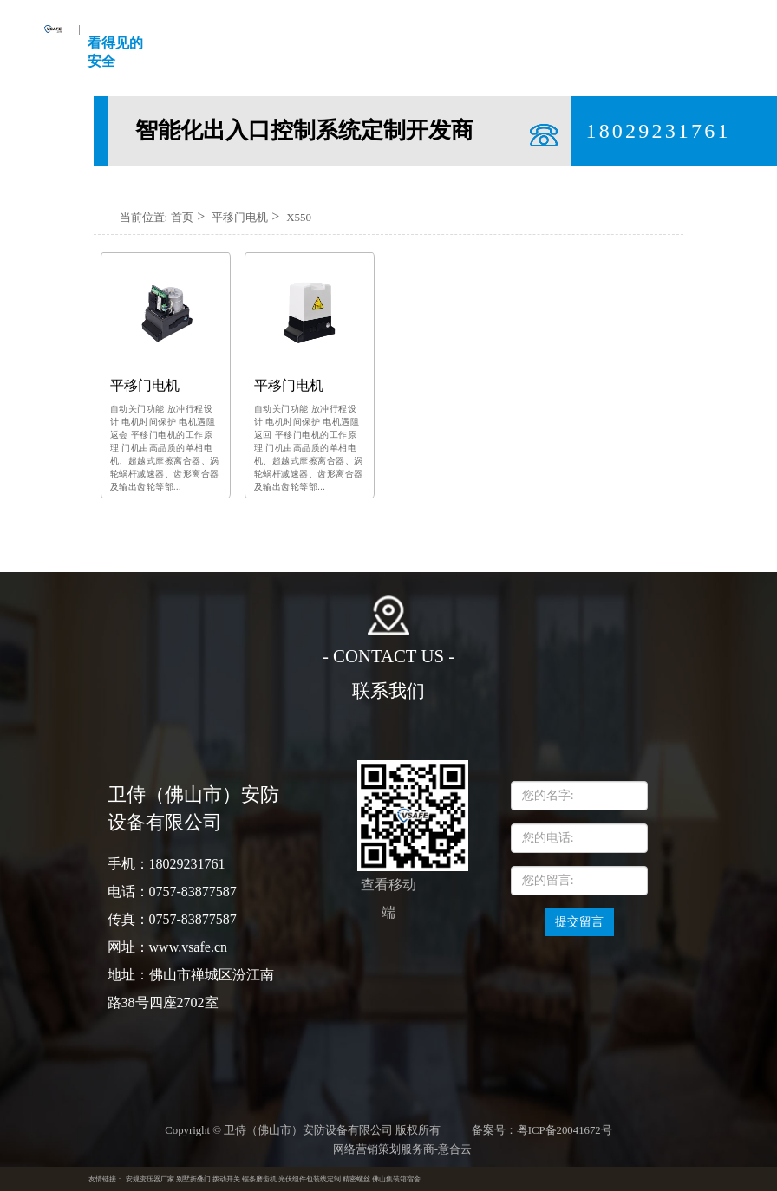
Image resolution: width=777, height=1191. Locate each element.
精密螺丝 (356, 1179)
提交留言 (579, 921)
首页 (182, 217)
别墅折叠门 (193, 1179)
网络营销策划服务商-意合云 (402, 1149)
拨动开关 (226, 1179)
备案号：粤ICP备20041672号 (542, 1130)
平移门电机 (240, 217)
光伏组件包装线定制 (309, 1179)
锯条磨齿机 (259, 1179)
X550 (298, 217)
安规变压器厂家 (150, 1179)
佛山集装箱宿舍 (396, 1179)
